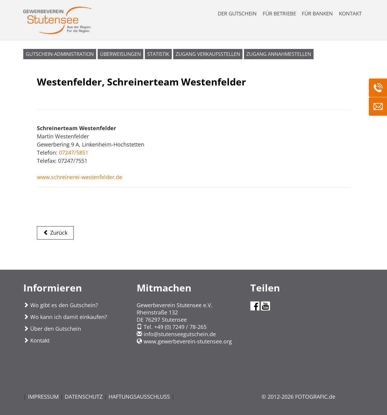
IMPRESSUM (43, 396)
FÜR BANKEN (317, 13)
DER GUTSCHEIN (237, 13)
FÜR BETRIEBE (279, 13)
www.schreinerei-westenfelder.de (79, 177)
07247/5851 (73, 152)
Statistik (158, 54)
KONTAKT (350, 13)
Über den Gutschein (52, 328)
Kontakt (36, 340)
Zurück (55, 232)
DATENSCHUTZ (83, 396)
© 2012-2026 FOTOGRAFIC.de (298, 396)
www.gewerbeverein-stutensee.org (184, 341)
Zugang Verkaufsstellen (208, 54)
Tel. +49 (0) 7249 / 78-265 (172, 326)
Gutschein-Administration (60, 54)
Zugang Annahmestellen (278, 54)
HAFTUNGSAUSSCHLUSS (139, 396)
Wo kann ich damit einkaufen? (65, 316)
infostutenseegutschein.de (176, 334)
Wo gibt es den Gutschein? (60, 305)
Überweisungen (120, 54)
